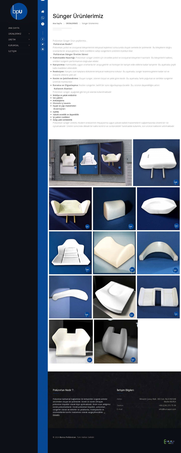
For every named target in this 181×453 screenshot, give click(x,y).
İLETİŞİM (12, 51)
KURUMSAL (13, 45)
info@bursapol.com (167, 409)
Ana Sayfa (57, 23)
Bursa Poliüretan (68, 437)
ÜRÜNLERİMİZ (14, 34)
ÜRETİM (12, 39)
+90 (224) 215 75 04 (167, 405)
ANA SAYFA (13, 28)
